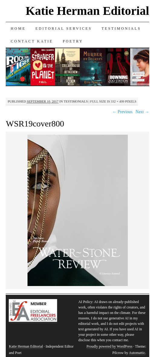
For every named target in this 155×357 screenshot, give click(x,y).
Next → (142, 111)
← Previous (122, 111)
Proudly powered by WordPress (109, 346)
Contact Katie (32, 41)
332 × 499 (117, 101)
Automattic (137, 353)
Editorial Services (63, 28)
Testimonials (121, 28)
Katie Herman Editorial (87, 11)
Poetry (73, 41)
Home (18, 28)
